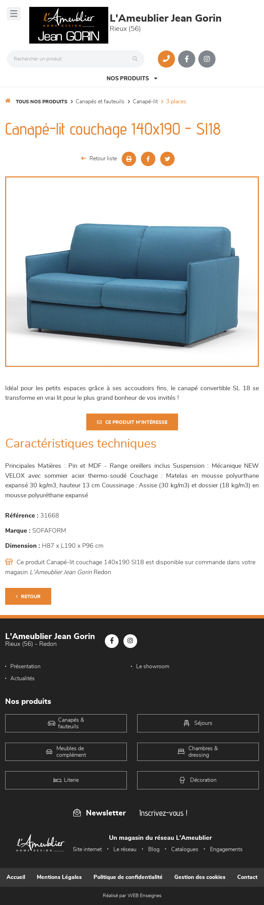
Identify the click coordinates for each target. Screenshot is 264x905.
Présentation (25, 666)
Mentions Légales (59, 877)
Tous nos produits (41, 102)
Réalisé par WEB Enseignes (132, 895)
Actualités (22, 678)
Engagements (226, 849)
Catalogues (184, 849)
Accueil (16, 877)
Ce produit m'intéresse (132, 422)
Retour (28, 596)
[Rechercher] (136, 59)
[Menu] (14, 13)
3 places (176, 101)
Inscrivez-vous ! (163, 813)
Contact (247, 877)
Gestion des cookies (200, 877)
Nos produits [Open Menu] (132, 78)
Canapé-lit (145, 101)
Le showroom (152, 666)
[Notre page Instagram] (207, 59)
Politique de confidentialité (128, 877)
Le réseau (124, 849)
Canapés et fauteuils (100, 101)
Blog (154, 849)
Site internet (87, 849)
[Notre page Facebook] (186, 59)
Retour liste (99, 158)
